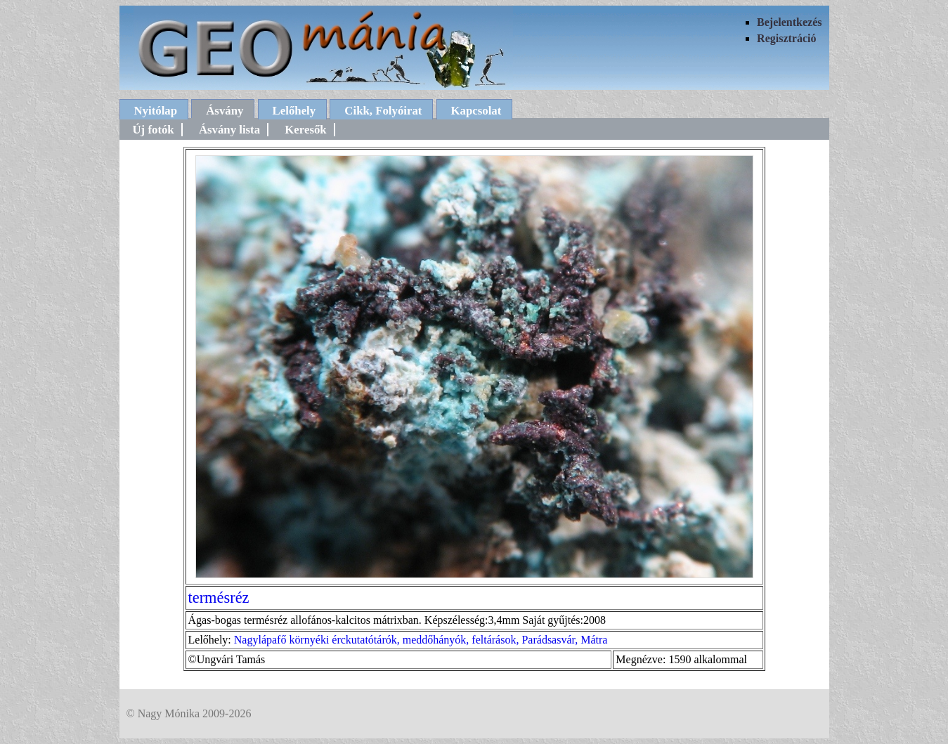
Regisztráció (786, 38)
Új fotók (153, 129)
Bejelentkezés (789, 22)
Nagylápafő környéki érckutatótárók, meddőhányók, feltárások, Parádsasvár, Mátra (421, 640)
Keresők (305, 129)
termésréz (218, 597)
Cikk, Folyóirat (383, 110)
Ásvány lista (229, 129)
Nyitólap (156, 110)
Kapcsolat (476, 110)
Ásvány (224, 110)
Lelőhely (294, 110)
